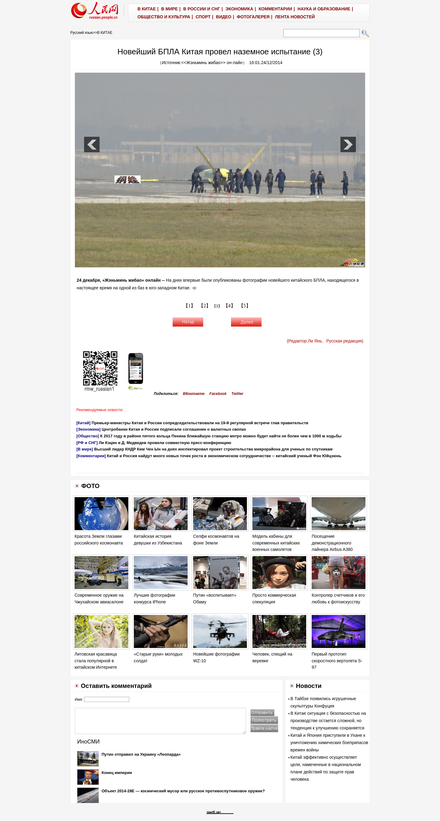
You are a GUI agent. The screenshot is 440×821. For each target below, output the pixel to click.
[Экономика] (88, 429)
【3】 (217, 306)
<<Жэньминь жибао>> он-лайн (211, 62)
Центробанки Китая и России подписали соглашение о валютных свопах (174, 429)
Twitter (237, 394)
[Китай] (83, 423)
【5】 (245, 305)
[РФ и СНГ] (87, 442)
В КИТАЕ (104, 33)
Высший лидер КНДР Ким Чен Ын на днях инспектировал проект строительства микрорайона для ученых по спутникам (213, 449)
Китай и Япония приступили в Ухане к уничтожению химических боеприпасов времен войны (330, 742)
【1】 (189, 305)
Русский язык (81, 33)
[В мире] (84, 449)
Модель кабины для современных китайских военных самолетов (276, 543)
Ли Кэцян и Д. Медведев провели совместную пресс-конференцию (165, 442)
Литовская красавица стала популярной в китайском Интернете (96, 661)
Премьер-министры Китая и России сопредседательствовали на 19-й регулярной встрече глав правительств (200, 423)
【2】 (205, 305)
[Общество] (87, 436)
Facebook (217, 394)
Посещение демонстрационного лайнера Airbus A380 (332, 543)
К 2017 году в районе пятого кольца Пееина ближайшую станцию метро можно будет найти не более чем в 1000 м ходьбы (221, 436)
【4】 (229, 305)
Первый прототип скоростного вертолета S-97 (337, 661)
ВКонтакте (194, 394)
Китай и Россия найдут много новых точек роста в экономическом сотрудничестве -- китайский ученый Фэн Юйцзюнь (224, 456)
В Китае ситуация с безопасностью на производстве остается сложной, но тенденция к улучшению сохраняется (328, 720)
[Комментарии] (91, 456)
